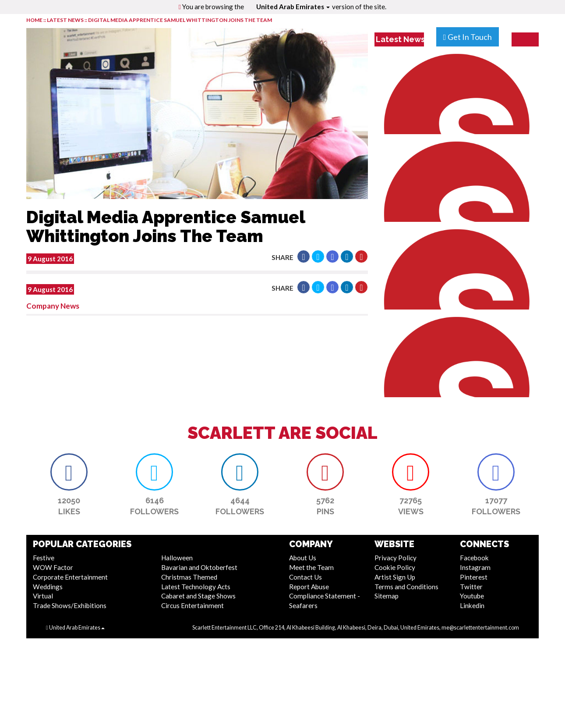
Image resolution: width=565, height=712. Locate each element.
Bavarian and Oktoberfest (199, 567)
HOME (34, 20)
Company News (52, 305)
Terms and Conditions (406, 587)
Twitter (471, 587)
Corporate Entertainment (70, 577)
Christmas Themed (189, 577)
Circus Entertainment (192, 605)
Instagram (475, 567)
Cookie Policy (394, 567)
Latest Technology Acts (195, 587)
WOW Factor (53, 567)
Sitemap (386, 596)
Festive (43, 558)
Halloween (177, 558)
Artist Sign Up (394, 577)
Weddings (48, 587)
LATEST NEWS (66, 20)
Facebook (474, 558)
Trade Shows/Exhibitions (69, 605)
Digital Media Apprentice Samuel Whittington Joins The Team (180, 20)
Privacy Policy (395, 558)
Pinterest (473, 577)
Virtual (43, 596)
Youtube (472, 596)
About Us (302, 558)
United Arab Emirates (293, 7)
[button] (303, 256)
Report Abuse (309, 587)
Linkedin (472, 605)
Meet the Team (311, 567)
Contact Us (305, 577)
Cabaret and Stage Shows (198, 596)
